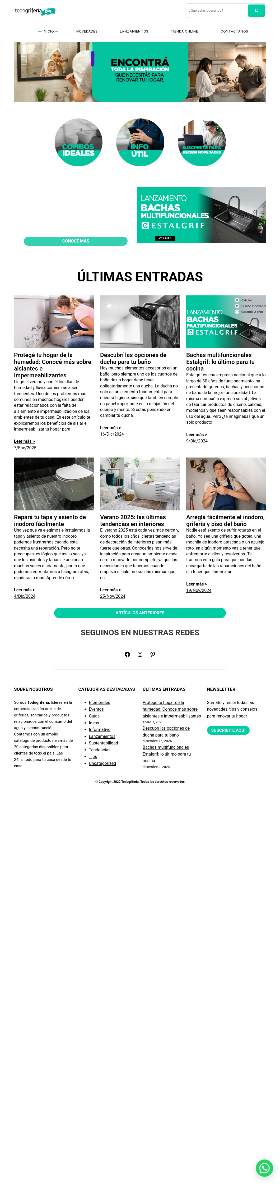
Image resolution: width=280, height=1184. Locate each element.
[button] (266, 1173)
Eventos (96, 709)
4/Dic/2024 (24, 596)
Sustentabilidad (103, 743)
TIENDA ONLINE (184, 31)
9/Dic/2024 (197, 441)
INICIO (48, 31)
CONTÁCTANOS (234, 31)
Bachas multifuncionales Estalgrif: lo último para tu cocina (220, 362)
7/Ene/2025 (25, 447)
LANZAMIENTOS (134, 31)
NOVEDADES (86, 31)
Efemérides (99, 702)
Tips (93, 756)
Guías (94, 716)
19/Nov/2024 (198, 590)
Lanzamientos (102, 736)
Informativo (100, 729)
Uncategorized (102, 763)
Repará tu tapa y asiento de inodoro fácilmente (50, 520)
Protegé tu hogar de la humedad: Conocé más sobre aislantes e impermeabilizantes (52, 365)
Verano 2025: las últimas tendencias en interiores (133, 520)
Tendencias (100, 749)
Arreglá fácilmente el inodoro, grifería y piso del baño (225, 520)
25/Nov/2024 (112, 596)
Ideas (94, 722)
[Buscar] (256, 10)
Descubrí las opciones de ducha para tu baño (133, 358)
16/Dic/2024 (112, 434)
